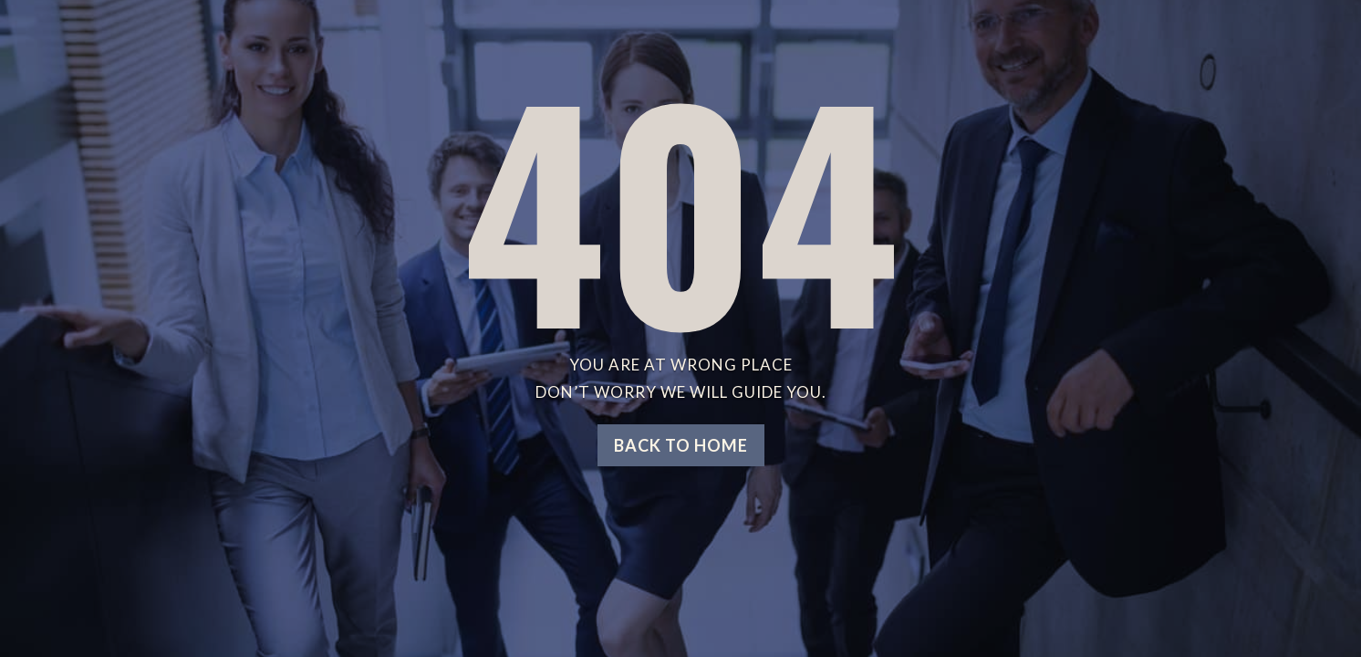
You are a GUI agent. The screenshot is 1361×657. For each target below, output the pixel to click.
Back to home (681, 445)
